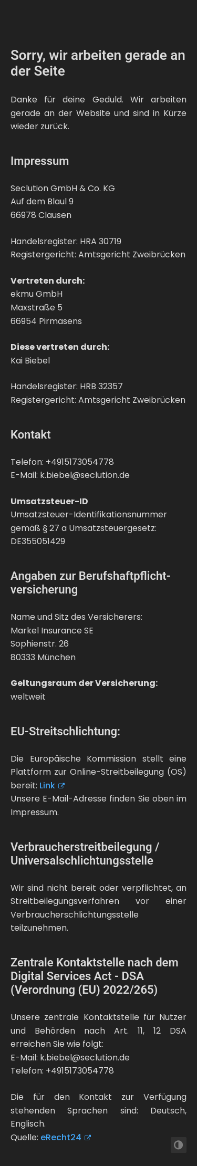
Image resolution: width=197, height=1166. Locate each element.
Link (47, 785)
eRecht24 (60, 1137)
